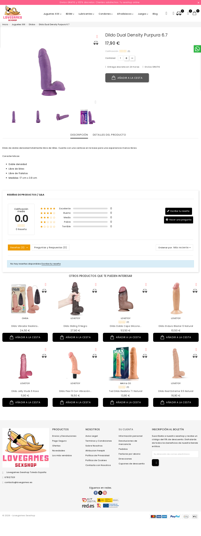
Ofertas (56, 445)
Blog (155, 13)
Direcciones (125, 458)
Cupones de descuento (132, 463)
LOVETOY (75, 318)
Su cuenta (126, 429)
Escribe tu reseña (178, 211)
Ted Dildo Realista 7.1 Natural (125, 391)
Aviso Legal (91, 435)
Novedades (58, 450)
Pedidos (123, 449)
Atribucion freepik (95, 450)
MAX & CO (125, 383)
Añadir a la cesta (127, 78)
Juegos (143, 13)
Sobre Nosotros (94, 445)
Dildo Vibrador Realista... (25, 326)
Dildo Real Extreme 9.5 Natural (175, 391)
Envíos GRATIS (152, 66)
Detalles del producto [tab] (109, 135)
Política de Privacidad (97, 455)
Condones (106, 13)
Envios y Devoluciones (64, 435)
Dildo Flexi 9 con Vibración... (75, 391)
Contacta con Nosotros (98, 465)
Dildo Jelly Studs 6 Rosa (25, 391)
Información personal (130, 435)
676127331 (10, 477)
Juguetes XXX (52, 13)
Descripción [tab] (79, 135)
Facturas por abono (129, 453)
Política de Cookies (96, 460)
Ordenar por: (165, 247)
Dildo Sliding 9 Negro (75, 326)
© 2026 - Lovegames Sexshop (18, 515)
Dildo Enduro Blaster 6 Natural (176, 326)
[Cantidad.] (120, 58)
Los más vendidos (62, 455)
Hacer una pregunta (178, 219)
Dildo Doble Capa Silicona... (125, 326)
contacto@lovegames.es (18, 482)
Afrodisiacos (125, 13)
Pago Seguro (59, 440)
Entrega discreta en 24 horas (123, 66)
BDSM (70, 13)
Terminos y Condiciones (98, 440)
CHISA (25, 318)
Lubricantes (87, 13)
